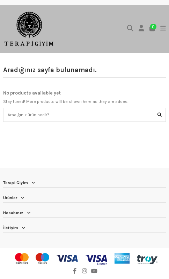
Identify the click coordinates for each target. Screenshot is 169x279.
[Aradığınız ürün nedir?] (159, 114)
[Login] (141, 29)
